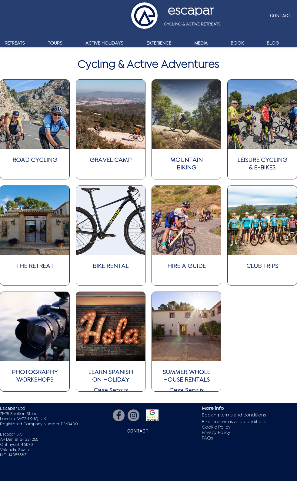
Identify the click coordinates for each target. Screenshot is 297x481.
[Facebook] (119, 415)
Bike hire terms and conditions (234, 421)
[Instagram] (133, 415)
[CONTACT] (280, 16)
